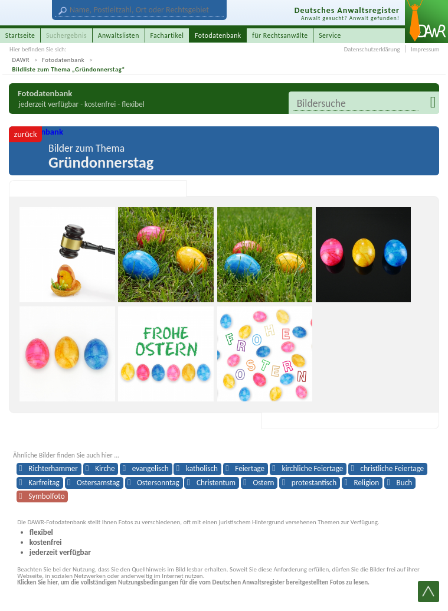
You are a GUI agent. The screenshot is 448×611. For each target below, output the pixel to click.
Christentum (216, 483)
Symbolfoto (46, 496)
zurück (25, 134)
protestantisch (314, 483)
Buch (405, 483)
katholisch (202, 468)
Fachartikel (167, 35)
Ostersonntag (158, 483)
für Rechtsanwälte (280, 35)
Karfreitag (43, 483)
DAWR (21, 60)
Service (330, 35)
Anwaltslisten (118, 35)
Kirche (105, 468)
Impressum (425, 49)
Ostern (263, 483)
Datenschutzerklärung (372, 49)
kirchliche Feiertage (312, 468)
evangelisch (150, 468)
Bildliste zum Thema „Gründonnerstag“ (68, 69)
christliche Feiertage (392, 468)
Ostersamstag (98, 483)
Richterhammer (52, 468)
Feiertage (249, 468)
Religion (367, 483)
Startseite (20, 35)
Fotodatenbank (63, 60)
